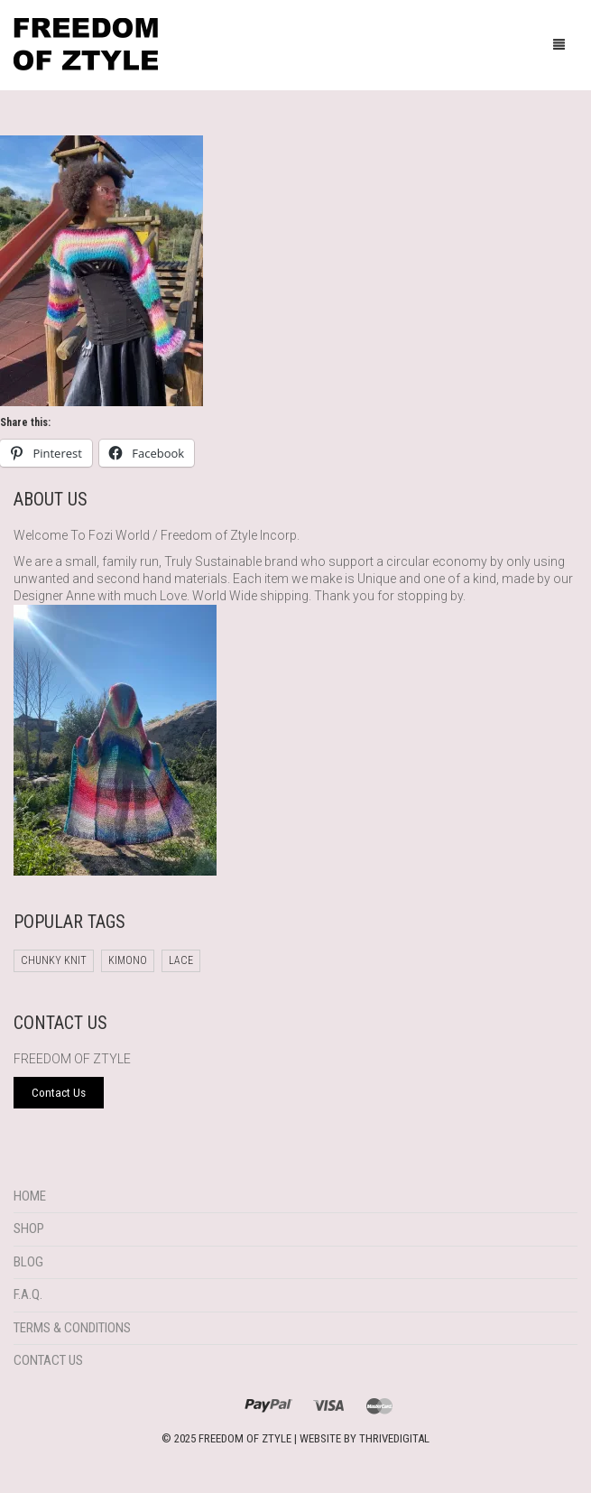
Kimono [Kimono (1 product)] (127, 960)
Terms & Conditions (72, 1328)
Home (30, 1196)
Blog (28, 1262)
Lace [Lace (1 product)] (181, 960)
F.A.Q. (28, 1294)
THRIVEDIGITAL (394, 1438)
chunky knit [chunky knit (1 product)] (54, 960)
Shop (29, 1228)
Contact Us (48, 1360)
